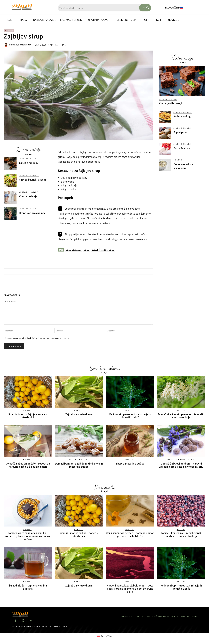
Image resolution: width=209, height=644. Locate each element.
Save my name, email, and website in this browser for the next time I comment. (38, 338)
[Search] (145, 7)
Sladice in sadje (168, 99)
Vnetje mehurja (28, 196)
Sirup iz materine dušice (130, 463)
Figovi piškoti (181, 132)
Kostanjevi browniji (170, 103)
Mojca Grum (25, 45)
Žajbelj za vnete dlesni (79, 414)
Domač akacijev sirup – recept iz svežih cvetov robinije (181, 415)
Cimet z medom (28, 163)
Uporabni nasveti (29, 159)
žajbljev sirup (107, 250)
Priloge (177, 160)
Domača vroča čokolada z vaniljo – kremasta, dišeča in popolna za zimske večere (28, 536)
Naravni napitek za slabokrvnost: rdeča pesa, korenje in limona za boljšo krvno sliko (130, 588)
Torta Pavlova (181, 148)
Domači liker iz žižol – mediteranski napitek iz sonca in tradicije (181, 534)
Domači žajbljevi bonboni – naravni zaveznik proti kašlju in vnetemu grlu (181, 465)
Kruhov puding (182, 116)
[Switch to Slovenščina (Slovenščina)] (104, 636)
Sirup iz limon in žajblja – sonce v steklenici (27, 415)
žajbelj (95, 250)
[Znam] (22, 7)
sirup (86, 250)
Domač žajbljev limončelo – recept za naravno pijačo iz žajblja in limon (28, 465)
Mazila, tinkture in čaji (180, 460)
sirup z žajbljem (73, 250)
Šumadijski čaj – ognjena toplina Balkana (28, 587)
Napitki (9, 30)
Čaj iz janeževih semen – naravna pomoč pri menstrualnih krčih (130, 534)
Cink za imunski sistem (32, 179)
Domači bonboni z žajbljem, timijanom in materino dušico (79, 465)
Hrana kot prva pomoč (32, 213)
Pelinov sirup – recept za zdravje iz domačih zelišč (130, 415)
